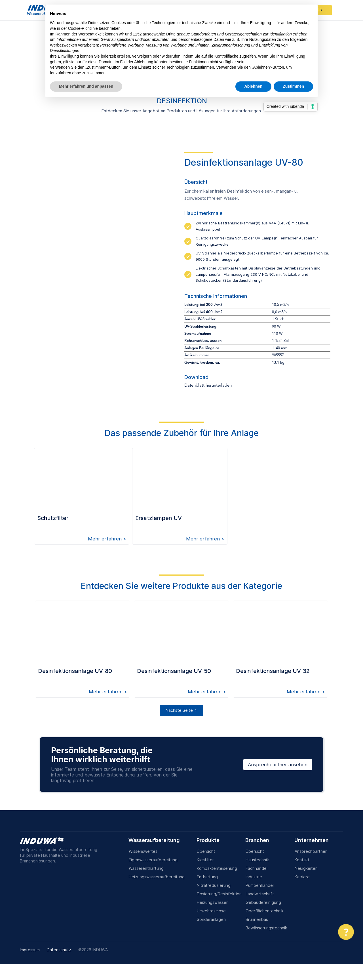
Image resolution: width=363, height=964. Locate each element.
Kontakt (302, 859)
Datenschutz (59, 949)
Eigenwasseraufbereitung (153, 859)
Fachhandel (256, 868)
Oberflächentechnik (264, 910)
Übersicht (206, 851)
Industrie (254, 876)
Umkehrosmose (211, 910)
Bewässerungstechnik (266, 927)
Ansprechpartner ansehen (277, 764)
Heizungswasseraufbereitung (157, 876)
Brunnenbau (257, 919)
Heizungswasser (212, 902)
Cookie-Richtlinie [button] (83, 28)
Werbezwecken (63, 45)
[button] (346, 932)
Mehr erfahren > (107, 539)
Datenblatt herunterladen (208, 386)
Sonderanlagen (211, 919)
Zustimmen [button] (293, 86)
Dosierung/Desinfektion (219, 893)
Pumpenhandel (260, 885)
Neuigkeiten (306, 868)
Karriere (302, 876)
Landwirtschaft (260, 893)
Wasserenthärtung (146, 868)
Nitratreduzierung (214, 885)
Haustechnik (257, 859)
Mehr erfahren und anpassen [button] (86, 86)
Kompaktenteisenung (217, 868)
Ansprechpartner (311, 851)
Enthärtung (207, 876)
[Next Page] (181, 710)
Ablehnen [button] (253, 86)
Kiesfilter (205, 859)
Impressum (30, 949)
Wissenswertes (143, 851)
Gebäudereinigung (263, 902)
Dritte (171, 34)
